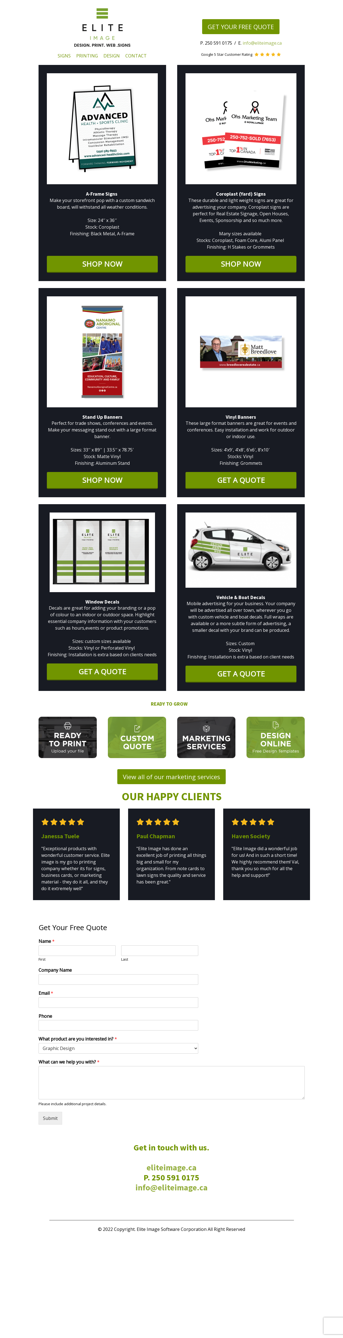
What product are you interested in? (78, 1039)
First (42, 959)
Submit (50, 1118)
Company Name (55, 970)
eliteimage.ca (171, 1167)
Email (46, 993)
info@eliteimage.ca (262, 43)
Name (47, 941)
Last (124, 959)
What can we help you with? (69, 1062)
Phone (45, 1016)
